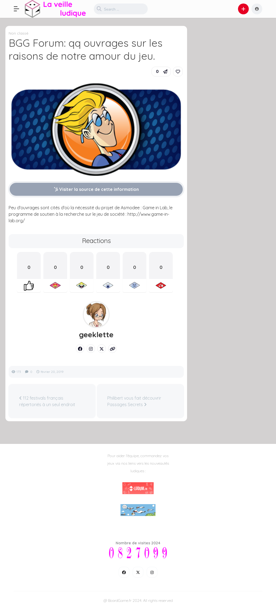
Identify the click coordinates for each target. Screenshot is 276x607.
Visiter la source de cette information (96, 189)
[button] (19, 9)
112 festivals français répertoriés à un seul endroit (47, 401)
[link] (178, 71)
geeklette (96, 334)
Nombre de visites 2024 (138, 543)
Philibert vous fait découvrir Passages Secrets (134, 401)
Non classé (18, 33)
